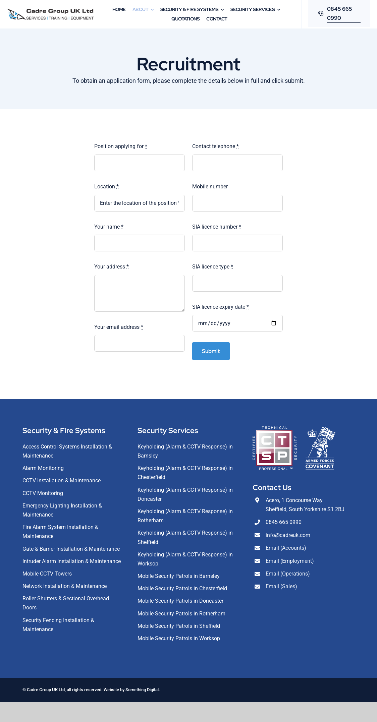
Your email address (118, 327)
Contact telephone (215, 146)
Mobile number (210, 186)
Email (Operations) (288, 573)
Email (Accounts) (286, 548)
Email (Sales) (281, 586)
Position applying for (120, 146)
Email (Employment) (290, 561)
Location (106, 186)
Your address (111, 266)
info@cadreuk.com (288, 535)
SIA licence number (216, 227)
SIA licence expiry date (220, 307)
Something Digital (142, 689)
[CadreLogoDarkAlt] (50, 11)
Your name (108, 227)
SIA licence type (212, 266)
